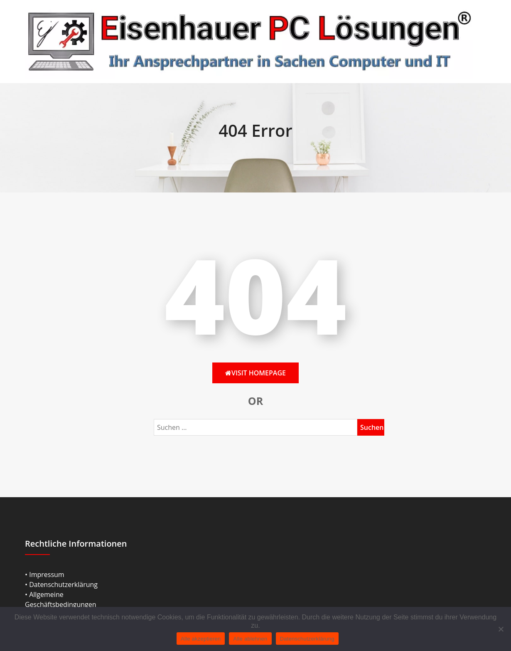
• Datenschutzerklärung (61, 584)
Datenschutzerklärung (307, 639)
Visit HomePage (255, 372)
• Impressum (44, 574)
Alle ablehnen (250, 639)
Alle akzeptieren (201, 639)
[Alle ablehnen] (500, 629)
